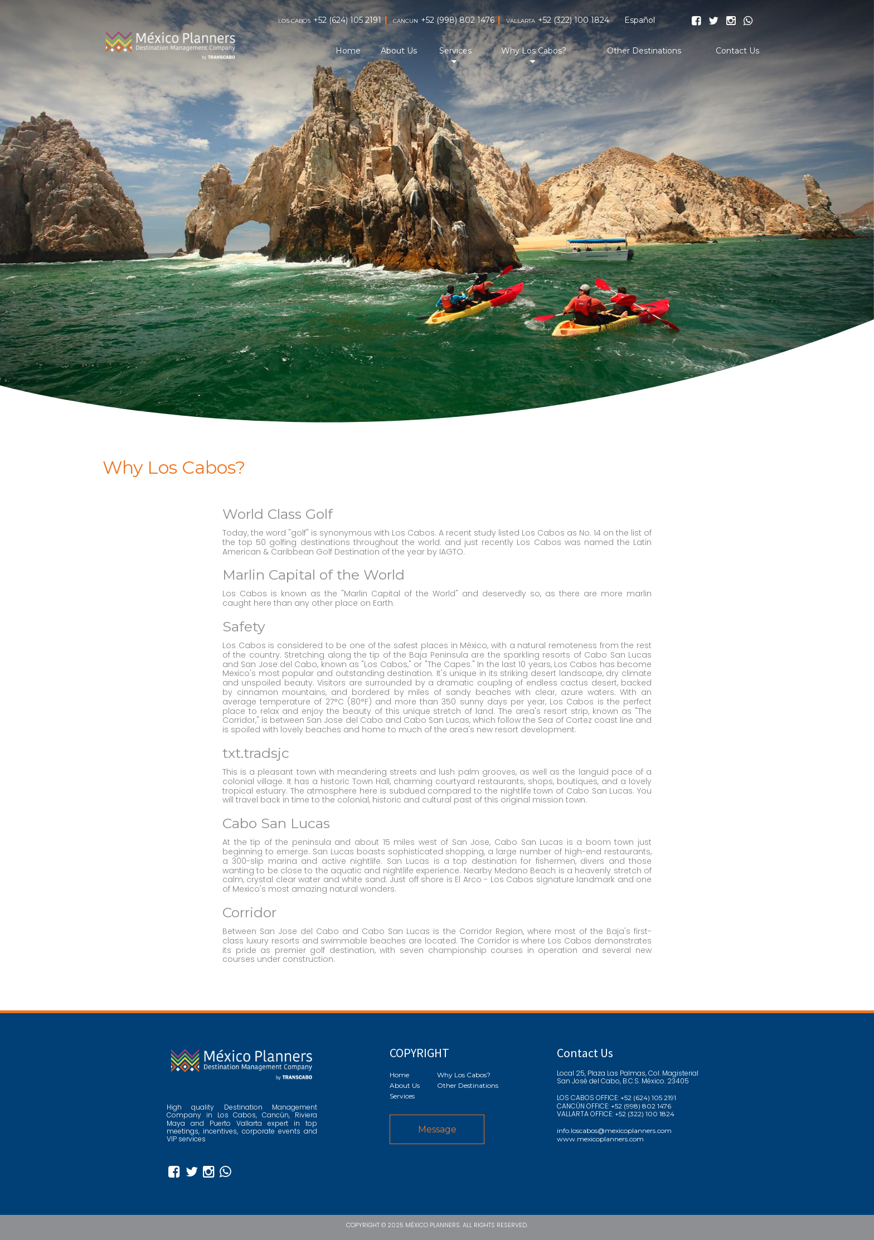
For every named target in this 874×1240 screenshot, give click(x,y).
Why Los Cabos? (533, 51)
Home (348, 51)
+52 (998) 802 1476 (457, 20)
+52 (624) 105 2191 (347, 20)
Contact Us (737, 51)
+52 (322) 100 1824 (573, 20)
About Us (399, 51)
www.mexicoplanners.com (600, 1139)
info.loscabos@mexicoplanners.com (614, 1131)
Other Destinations (644, 51)
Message (437, 1129)
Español (639, 20)
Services (455, 51)
